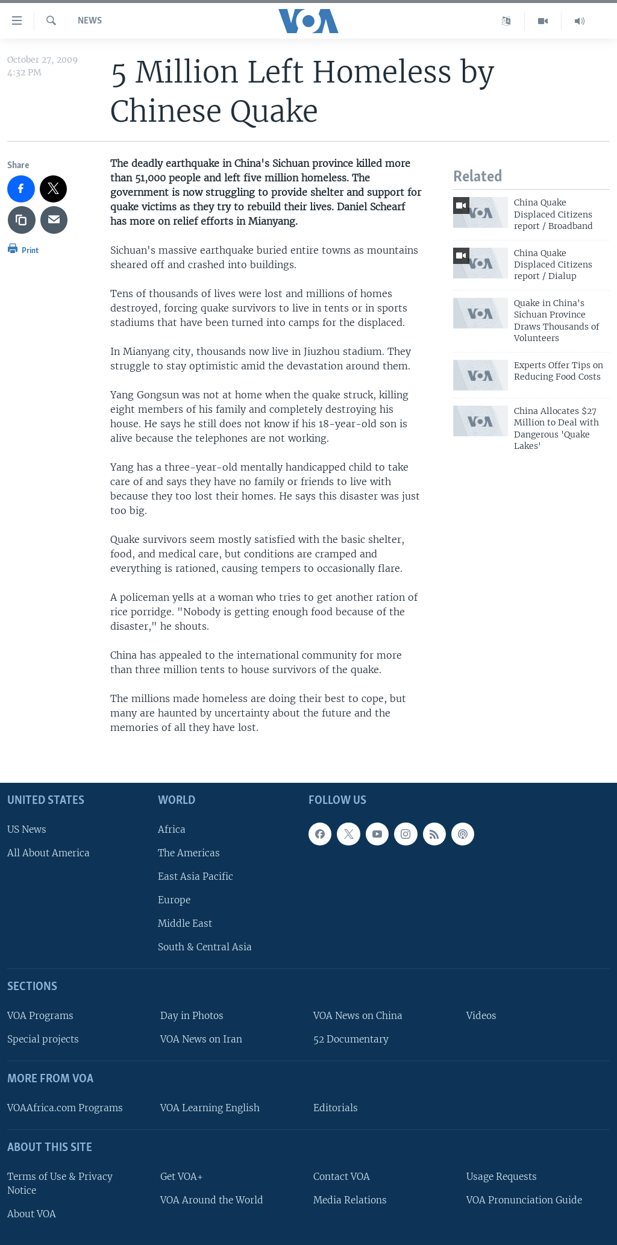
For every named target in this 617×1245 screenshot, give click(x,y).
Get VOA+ (181, 1176)
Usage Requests (501, 1176)
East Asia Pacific (195, 876)
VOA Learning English (210, 1108)
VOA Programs (40, 1015)
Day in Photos (192, 1015)
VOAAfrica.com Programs (65, 1108)
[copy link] (22, 220)
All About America (48, 852)
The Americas (189, 852)
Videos (481, 1015)
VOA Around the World (211, 1199)
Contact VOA (341, 1176)
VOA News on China (357, 1015)
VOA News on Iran (201, 1039)
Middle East (185, 923)
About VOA (31, 1214)
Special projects (43, 1039)
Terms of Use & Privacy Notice (60, 1183)
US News (26, 829)
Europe (174, 900)
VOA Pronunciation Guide (524, 1199)
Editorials (335, 1108)
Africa (172, 829)
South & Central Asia (205, 947)
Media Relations (350, 1199)
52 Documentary (351, 1039)
